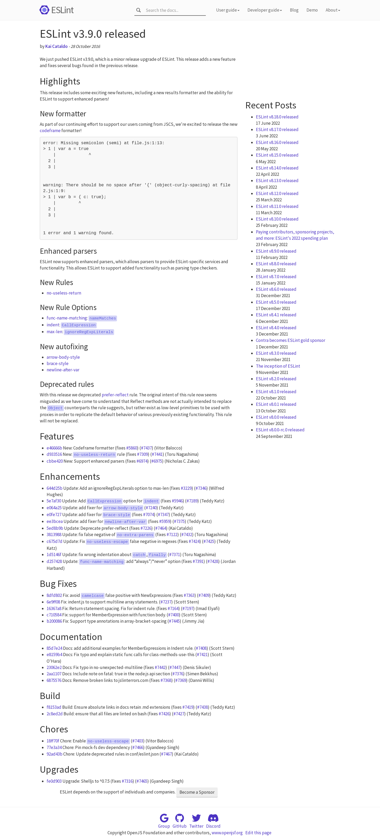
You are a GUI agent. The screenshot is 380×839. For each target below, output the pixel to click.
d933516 (54, 454)
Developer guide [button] (264, 10)
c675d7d (54, 541)
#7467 (166, 754)
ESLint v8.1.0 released (276, 391)
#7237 (165, 602)
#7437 (146, 448)
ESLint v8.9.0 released (276, 251)
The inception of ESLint (278, 366)
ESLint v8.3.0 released (276, 353)
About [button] (333, 10)
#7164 (173, 608)
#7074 (148, 514)
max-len (54, 331)
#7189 (192, 501)
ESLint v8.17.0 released (277, 129)
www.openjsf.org (227, 833)
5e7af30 (54, 501)
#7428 (212, 561)
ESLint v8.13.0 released (277, 180)
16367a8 (54, 608)
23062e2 (54, 667)
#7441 (157, 454)
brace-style (58, 363)
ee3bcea (55, 521)
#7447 (174, 667)
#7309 (142, 454)
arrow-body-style (63, 357)
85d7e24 (54, 648)
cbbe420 (55, 461)
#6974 (142, 461)
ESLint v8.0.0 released (276, 417)
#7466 (137, 747)
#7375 (179, 521)
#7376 (177, 674)
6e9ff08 (53, 602)
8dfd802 (54, 595)
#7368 (165, 680)
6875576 (54, 680)
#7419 (187, 707)
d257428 (54, 561)
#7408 (201, 648)
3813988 (54, 534)
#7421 (202, 654)
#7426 (164, 714)
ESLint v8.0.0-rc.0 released (280, 430)
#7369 (180, 680)
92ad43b (54, 754)
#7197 (187, 608)
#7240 (151, 508)
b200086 (54, 621)
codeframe (50, 130)
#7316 (127, 781)
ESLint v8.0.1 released (276, 404)
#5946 (177, 501)
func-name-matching (67, 318)
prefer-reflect (115, 395)
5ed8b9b (55, 528)
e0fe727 (54, 514)
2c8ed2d (55, 714)
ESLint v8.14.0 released (277, 168)
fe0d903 (54, 781)
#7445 (174, 621)
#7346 (201, 488)
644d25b (54, 488)
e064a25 (54, 508)
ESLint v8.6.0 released (276, 289)
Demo (312, 10)
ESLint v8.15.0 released (277, 155)
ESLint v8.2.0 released (276, 379)
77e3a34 (54, 747)
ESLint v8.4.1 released (276, 315)
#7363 (189, 595)
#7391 (198, 561)
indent (53, 325)
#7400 (173, 615)
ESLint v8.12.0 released (277, 193)
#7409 (203, 595)
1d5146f (54, 554)
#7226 (145, 528)
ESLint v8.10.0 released (277, 219)
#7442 (160, 667)
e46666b (54, 448)
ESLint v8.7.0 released (276, 276)
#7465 (142, 781)
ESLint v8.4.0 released (276, 328)
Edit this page (258, 833)
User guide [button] (228, 10)
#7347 (163, 514)
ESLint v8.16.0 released (277, 142)
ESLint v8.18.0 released (277, 117)
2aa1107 (54, 674)
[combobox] (174, 10)
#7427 (178, 714)
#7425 (208, 541)
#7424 (194, 541)
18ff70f (53, 741)
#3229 (186, 488)
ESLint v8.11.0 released (277, 206)
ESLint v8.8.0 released (276, 264)
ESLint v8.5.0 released (276, 302)
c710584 (54, 615)
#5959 (164, 521)
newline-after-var (63, 370)
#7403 (137, 741)
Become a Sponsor (197, 792)
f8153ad (54, 707)
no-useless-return (64, 293)
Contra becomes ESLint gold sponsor (290, 340)
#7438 (202, 707)
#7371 (174, 554)
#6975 (156, 461)
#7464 (160, 528)
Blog (294, 10)
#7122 (172, 534)
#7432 (186, 534)
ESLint (55, 10)
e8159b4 (54, 654)
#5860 (131, 448)
